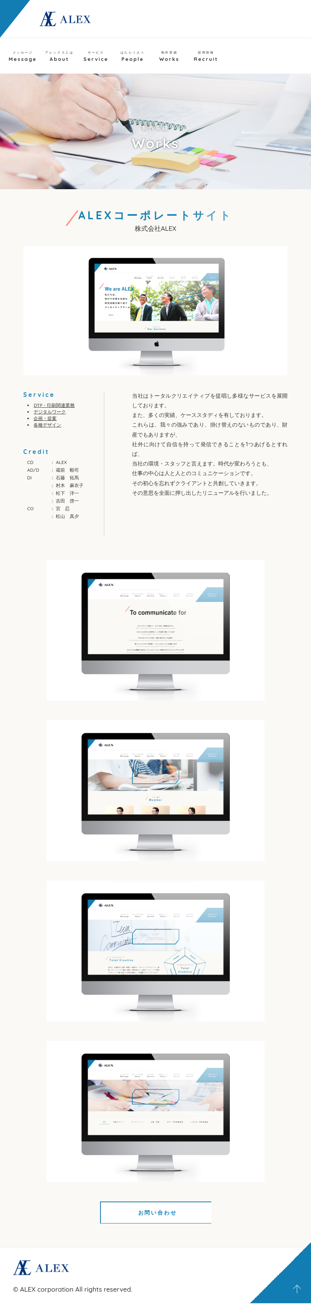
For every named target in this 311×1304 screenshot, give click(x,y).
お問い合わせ (151, 1212)
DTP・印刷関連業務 (54, 405)
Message (23, 56)
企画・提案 (45, 418)
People (132, 56)
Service (96, 56)
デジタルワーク (49, 412)
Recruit (206, 56)
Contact (274, 56)
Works (169, 56)
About (59, 56)
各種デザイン (47, 425)
